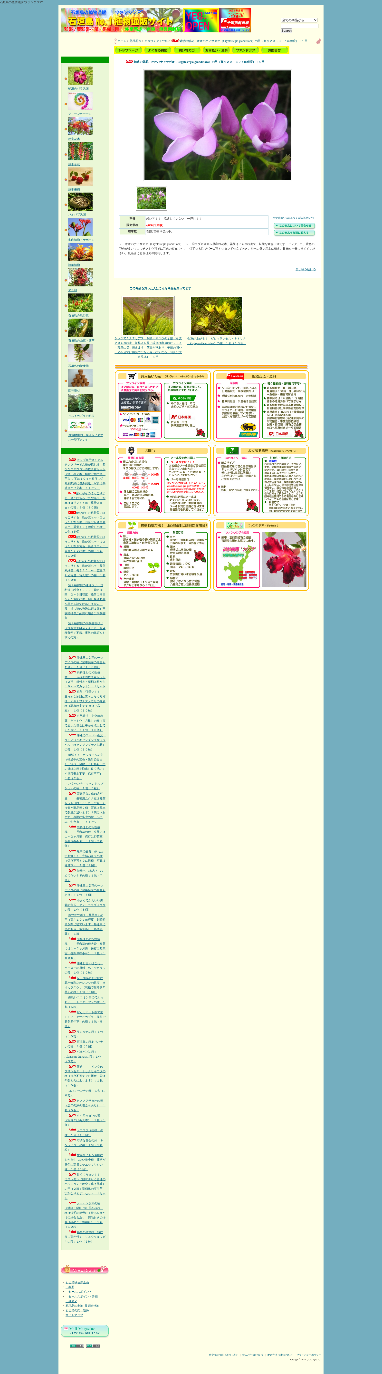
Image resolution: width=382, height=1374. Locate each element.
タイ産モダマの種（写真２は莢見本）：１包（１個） (85, 1120)
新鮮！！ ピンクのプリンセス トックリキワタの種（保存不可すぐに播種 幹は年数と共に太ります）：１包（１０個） (85, 1076)
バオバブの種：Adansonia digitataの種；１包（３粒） (83, 1056)
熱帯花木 (135, 41)
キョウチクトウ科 (156, 41)
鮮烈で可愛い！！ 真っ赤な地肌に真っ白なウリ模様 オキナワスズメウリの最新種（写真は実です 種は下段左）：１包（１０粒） (85, 701)
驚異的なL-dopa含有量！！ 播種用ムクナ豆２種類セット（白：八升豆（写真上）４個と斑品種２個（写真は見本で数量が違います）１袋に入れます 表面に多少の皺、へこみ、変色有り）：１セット (85, 807)
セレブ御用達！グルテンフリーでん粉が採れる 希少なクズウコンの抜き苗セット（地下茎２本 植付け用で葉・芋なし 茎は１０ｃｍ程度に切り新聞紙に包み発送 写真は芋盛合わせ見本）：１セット (85, 474)
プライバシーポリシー (309, 1355)
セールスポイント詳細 (82, 1296)
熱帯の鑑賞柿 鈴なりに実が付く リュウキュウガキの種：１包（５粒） (85, 1236)
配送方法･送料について (280, 1355)
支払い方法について (253, 1355)
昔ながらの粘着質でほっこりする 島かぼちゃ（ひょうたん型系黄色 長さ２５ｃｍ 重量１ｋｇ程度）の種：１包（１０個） (86, 546)
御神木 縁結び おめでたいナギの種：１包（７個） (84, 875)
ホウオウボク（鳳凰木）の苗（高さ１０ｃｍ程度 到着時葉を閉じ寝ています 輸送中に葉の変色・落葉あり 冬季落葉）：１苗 (85, 924)
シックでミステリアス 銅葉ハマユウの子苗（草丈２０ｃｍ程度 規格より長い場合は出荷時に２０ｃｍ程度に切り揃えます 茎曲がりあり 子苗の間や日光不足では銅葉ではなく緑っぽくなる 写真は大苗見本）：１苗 (148, 327)
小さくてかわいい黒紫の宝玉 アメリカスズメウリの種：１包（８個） (85, 905)
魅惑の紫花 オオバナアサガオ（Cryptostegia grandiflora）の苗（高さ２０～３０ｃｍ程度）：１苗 (239, 41)
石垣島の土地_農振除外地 (82, 1305)
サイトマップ (74, 1315)
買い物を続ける (217, 266)
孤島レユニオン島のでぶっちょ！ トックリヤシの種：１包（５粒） (85, 1002)
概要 (70, 1287)
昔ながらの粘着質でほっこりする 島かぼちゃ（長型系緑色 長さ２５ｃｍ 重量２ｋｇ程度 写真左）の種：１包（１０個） (85, 570)
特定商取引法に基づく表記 (223, 1355)
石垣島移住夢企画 (77, 1282)
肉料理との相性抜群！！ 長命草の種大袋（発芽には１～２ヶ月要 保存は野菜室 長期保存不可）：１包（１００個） (85, 948)
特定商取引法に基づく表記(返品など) (293, 217)
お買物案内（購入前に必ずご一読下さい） (85, 435)
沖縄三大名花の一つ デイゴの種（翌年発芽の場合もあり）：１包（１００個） (85, 662)
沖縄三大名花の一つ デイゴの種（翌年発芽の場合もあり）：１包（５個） (85, 890)
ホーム (122, 41)
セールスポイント (79, 1291)
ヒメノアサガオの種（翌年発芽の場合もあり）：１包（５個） (85, 1105)
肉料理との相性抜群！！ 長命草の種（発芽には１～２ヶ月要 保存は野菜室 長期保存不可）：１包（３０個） (85, 837)
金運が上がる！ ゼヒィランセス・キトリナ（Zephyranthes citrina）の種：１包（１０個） (216, 320)
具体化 (71, 1301)
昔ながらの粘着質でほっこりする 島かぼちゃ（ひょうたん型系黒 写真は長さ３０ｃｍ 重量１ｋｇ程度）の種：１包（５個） (85, 522)
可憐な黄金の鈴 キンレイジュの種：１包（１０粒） (84, 1145)
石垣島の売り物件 (77, 1310)
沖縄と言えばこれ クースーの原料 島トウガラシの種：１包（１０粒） (85, 968)
